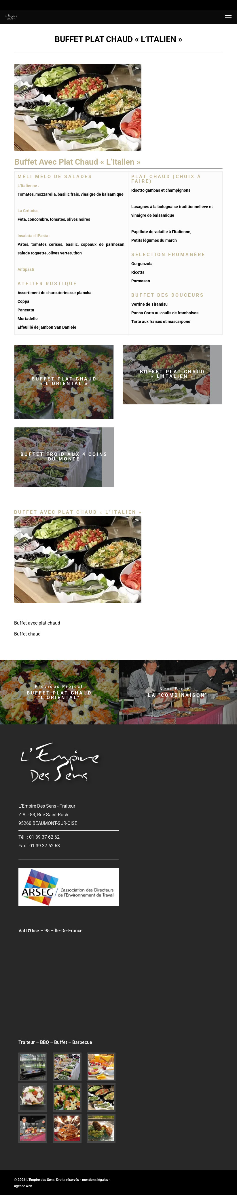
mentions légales (95, 1180)
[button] (228, 17)
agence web (23, 1186)
